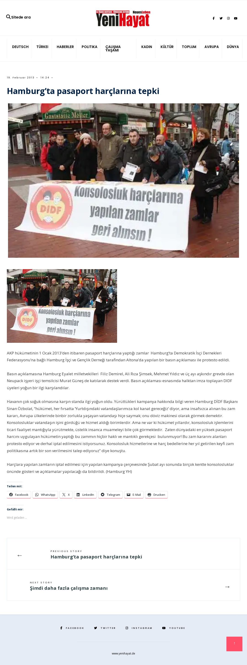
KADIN (146, 46)
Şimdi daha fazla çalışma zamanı (69, 586)
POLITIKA (89, 46)
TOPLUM (189, 46)
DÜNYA (233, 46)
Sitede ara (18, 17)
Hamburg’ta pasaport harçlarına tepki (96, 554)
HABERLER (65, 46)
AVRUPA (211, 46)
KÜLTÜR (167, 46)
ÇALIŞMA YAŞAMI (113, 48)
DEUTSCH (20, 46)
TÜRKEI (42, 46)
